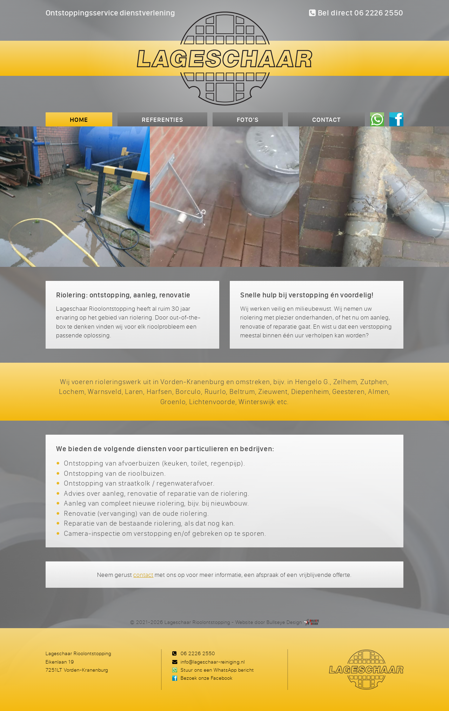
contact (143, 575)
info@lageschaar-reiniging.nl (212, 661)
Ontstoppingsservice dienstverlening (110, 13)
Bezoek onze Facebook (207, 677)
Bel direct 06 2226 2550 (356, 13)
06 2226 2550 (198, 653)
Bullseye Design (284, 622)
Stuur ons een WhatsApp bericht (217, 669)
